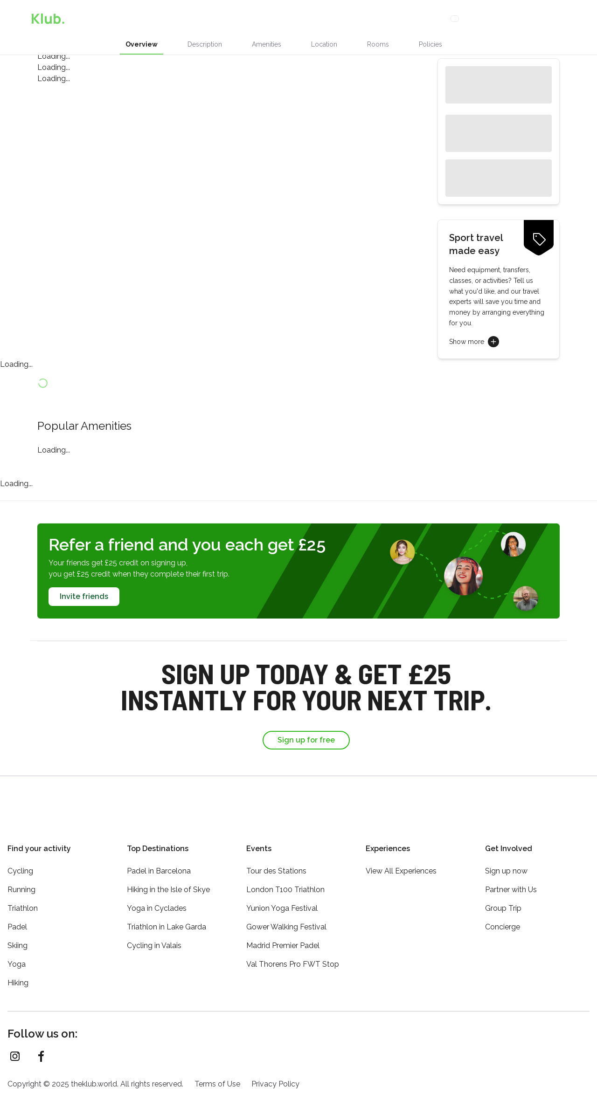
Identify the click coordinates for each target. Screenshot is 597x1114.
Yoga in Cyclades (157, 902)
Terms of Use (217, 1078)
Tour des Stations (276, 865)
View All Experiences (401, 865)
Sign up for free (306, 740)
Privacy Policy (275, 1078)
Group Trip (503, 902)
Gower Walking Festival (286, 921)
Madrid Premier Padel (282, 939)
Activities (275, 18)
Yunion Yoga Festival (282, 902)
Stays (235, 18)
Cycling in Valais (154, 939)
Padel (17, 921)
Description (204, 44)
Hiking (17, 977)
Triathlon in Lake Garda (166, 921)
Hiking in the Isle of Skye (168, 884)
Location (324, 44)
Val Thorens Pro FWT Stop (292, 958)
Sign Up (517, 18)
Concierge (324, 18)
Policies (430, 44)
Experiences (193, 18)
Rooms (378, 44)
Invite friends (84, 596)
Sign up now (506, 865)
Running (21, 884)
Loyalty (365, 18)
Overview (141, 44)
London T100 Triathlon (285, 884)
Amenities (266, 44)
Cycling (20, 865)
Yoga (16, 958)
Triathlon (22, 902)
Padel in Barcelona (159, 865)
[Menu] (580, 18)
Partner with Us (511, 884)
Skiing (17, 939)
